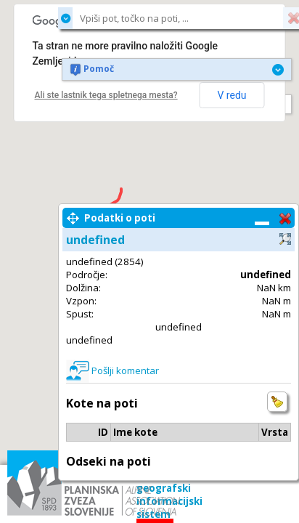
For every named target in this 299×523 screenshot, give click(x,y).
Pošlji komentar (125, 370)
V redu (231, 95)
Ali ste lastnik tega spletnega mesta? (106, 95)
